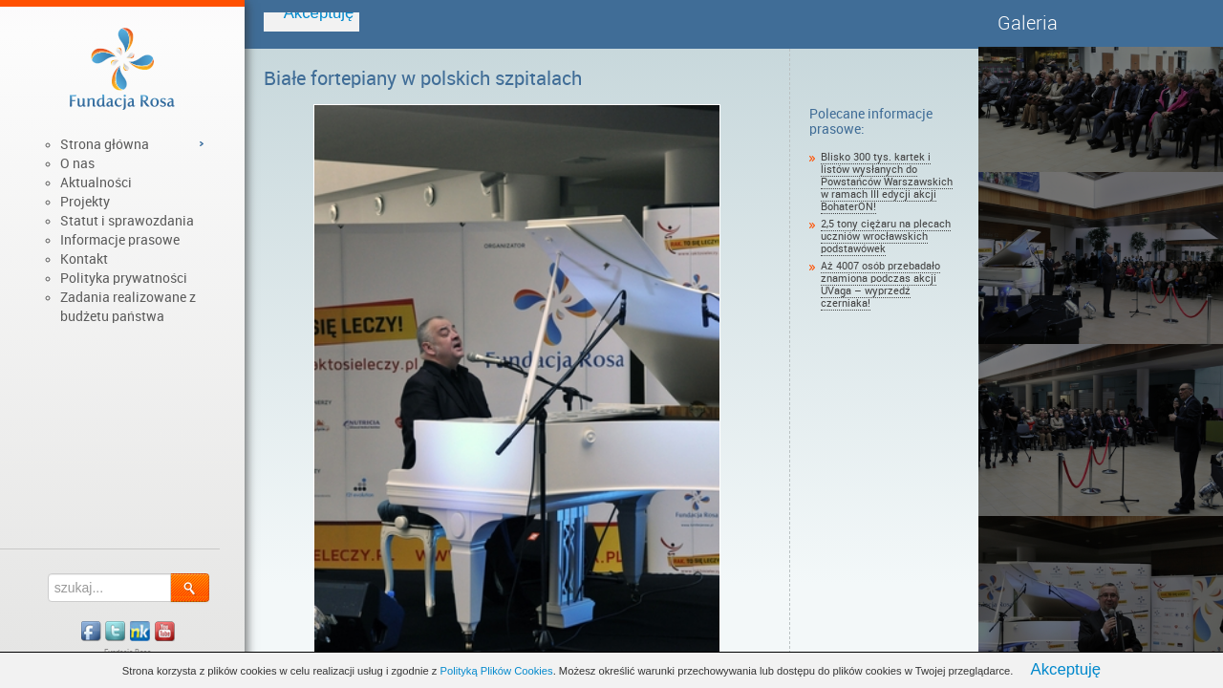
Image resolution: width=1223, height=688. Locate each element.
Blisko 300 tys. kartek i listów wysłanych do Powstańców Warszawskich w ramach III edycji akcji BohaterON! (887, 182)
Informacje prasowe (120, 239)
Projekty (85, 201)
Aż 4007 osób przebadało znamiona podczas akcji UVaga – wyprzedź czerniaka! (880, 285)
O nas (77, 163)
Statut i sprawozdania (127, 220)
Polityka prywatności (123, 278)
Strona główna (104, 144)
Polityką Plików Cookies (496, 671)
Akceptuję (1065, 669)
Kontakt (84, 259)
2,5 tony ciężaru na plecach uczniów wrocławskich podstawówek (886, 236)
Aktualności (96, 182)
